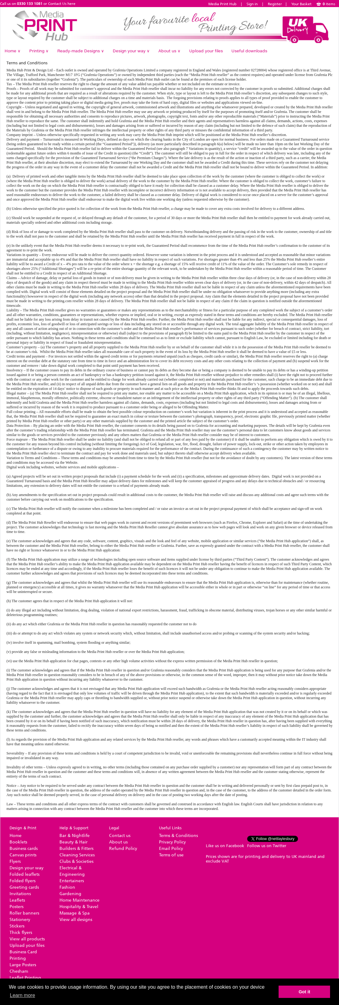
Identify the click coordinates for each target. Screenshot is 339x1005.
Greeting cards (24, 887)
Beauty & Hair (73, 842)
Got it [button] (304, 991)
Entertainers (71, 880)
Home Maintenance (79, 900)
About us (169, 50)
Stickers (17, 926)
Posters (16, 906)
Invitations (20, 893)
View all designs (75, 919)
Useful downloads (249, 50)
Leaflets (17, 900)
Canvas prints (23, 855)
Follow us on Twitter (266, 845)
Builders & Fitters (76, 848)
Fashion (67, 887)
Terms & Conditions (178, 835)
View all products (27, 939)
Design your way (131, 50)
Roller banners (24, 913)
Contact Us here (62, 4)
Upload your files (206, 50)
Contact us (119, 835)
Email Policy (171, 848)
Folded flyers (22, 880)
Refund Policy (123, 848)
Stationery (20, 919)
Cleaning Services (77, 855)
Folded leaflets (24, 874)
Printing (39, 50)
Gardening (70, 893)
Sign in (252, 4)
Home (13, 50)
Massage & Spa (74, 913)
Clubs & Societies (76, 861)
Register (275, 4)
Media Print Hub (222, 4)
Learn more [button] (22, 995)
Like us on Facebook (225, 845)
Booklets (18, 842)
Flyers (15, 861)
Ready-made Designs (80, 50)
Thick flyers (21, 932)
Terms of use (171, 855)
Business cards (24, 848)
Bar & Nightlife (74, 835)
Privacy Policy (172, 842)
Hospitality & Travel (78, 906)
